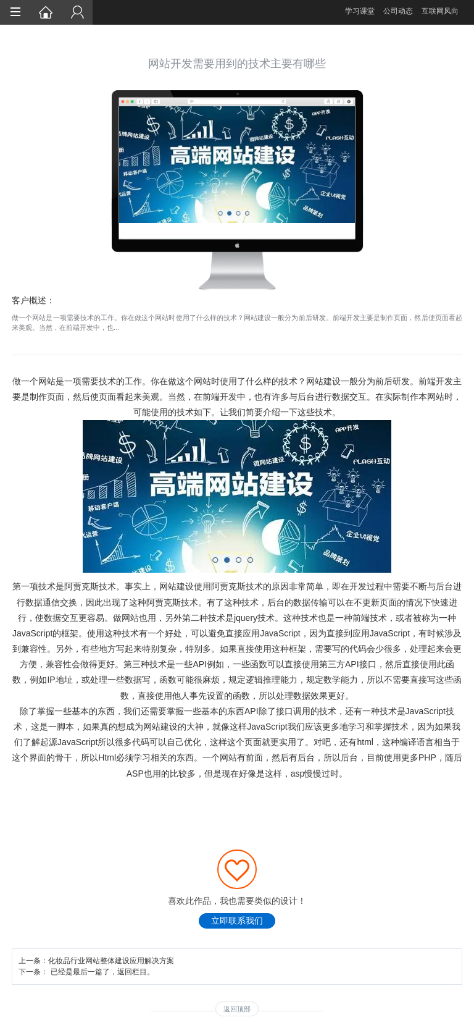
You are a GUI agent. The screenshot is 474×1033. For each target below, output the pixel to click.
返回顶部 (237, 1009)
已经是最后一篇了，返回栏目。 (102, 972)
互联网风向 (440, 11)
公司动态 (398, 11)
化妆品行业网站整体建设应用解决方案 (111, 960)
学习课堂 (360, 11)
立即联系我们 (237, 920)
